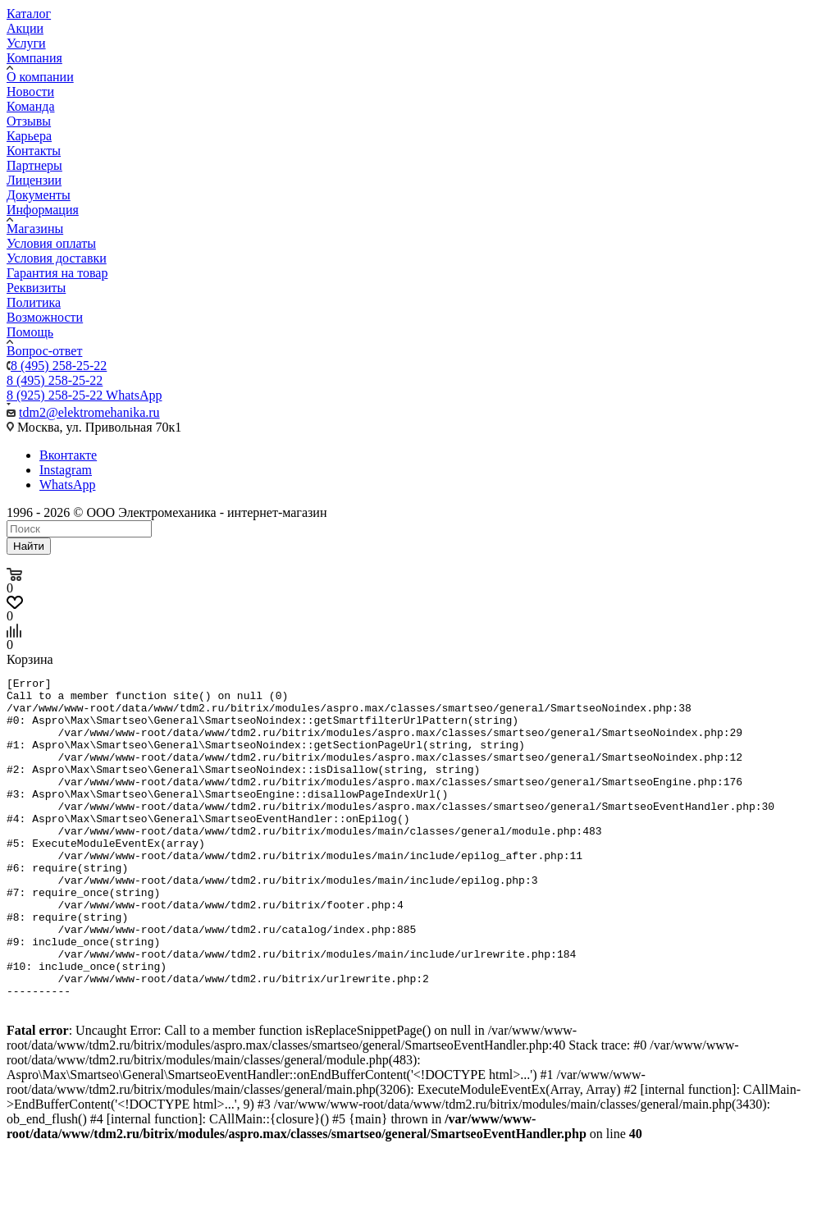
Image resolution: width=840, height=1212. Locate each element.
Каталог (29, 14)
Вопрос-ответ (44, 351)
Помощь (30, 332)
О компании (40, 77)
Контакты (34, 151)
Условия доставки (57, 258)
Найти (28, 546)
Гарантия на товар (57, 273)
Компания (34, 58)
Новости (30, 91)
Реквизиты (36, 288)
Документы (39, 195)
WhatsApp (67, 485)
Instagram (65, 470)
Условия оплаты (51, 243)
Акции (25, 28)
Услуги (26, 43)
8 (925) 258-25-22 (84, 395)
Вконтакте (68, 455)
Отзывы (29, 121)
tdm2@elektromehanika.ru (89, 412)
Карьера (29, 136)
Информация (43, 210)
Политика (34, 302)
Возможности (45, 317)
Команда (31, 106)
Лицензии (34, 180)
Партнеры (34, 165)
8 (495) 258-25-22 (59, 366)
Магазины (35, 229)
